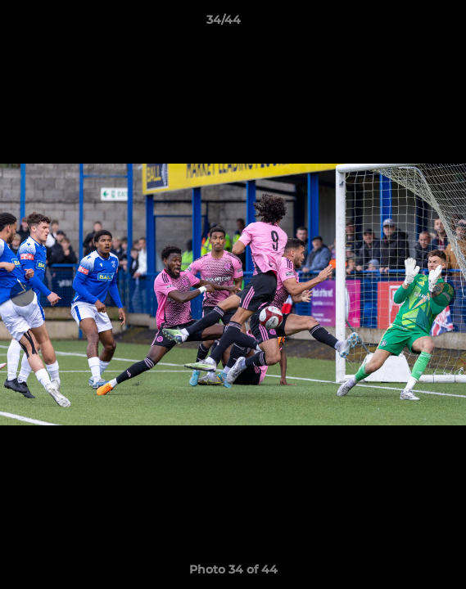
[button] (407, 23)
